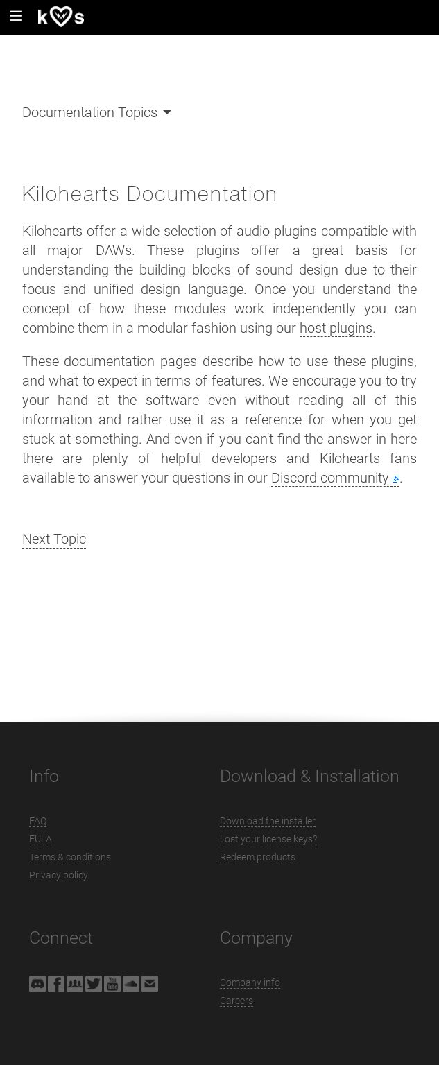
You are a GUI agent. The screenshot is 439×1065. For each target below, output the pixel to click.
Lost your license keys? (268, 839)
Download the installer (268, 820)
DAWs (114, 250)
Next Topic (54, 538)
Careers (236, 1000)
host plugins (336, 328)
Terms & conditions (70, 857)
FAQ (37, 820)
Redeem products (257, 857)
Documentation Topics (89, 112)
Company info (250, 982)
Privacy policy (58, 875)
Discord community (330, 477)
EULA (40, 839)
